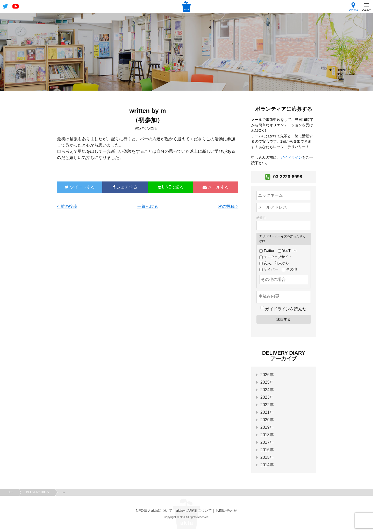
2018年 (267, 435)
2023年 (267, 397)
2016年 (267, 450)
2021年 (267, 412)
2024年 (267, 390)
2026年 (267, 375)
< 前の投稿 (67, 206)
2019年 (267, 427)
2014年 (267, 465)
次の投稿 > (228, 206)
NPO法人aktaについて (154, 510)
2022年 (267, 405)
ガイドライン (291, 157)
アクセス (353, 6)
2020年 (267, 420)
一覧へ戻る (147, 206)
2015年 (267, 457)
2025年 (267, 382)
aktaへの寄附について (194, 510)
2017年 (267, 442)
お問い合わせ (226, 510)
